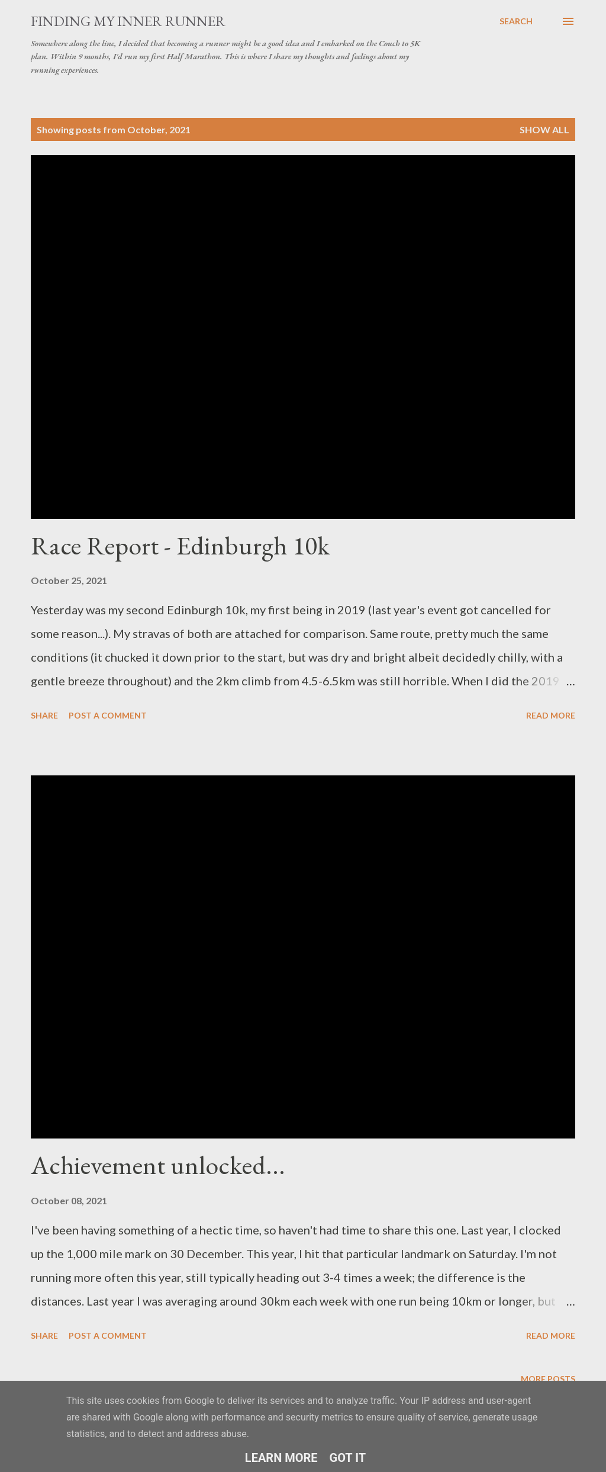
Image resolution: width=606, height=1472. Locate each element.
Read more (550, 715)
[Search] (516, 21)
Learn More (281, 1458)
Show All (544, 129)
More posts (548, 1379)
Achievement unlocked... (158, 1165)
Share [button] (44, 715)
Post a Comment (108, 715)
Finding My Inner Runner (128, 21)
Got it (348, 1458)
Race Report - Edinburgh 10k (180, 545)
